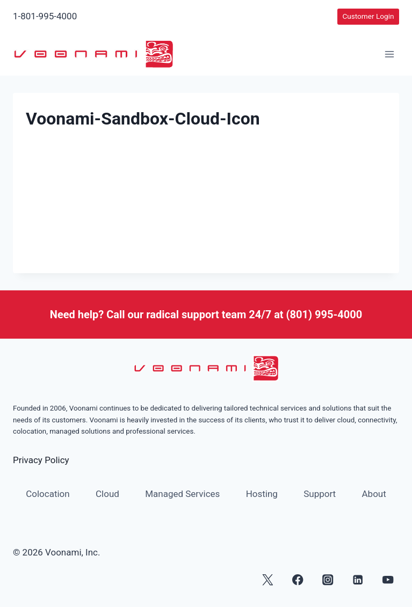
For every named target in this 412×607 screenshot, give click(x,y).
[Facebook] (298, 580)
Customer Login (368, 16)
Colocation (48, 493)
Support (319, 493)
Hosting (262, 493)
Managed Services (182, 493)
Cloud (107, 493)
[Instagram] (328, 580)
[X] (268, 580)
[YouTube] (388, 580)
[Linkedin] (358, 580)
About (374, 493)
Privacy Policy (41, 460)
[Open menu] (389, 54)
